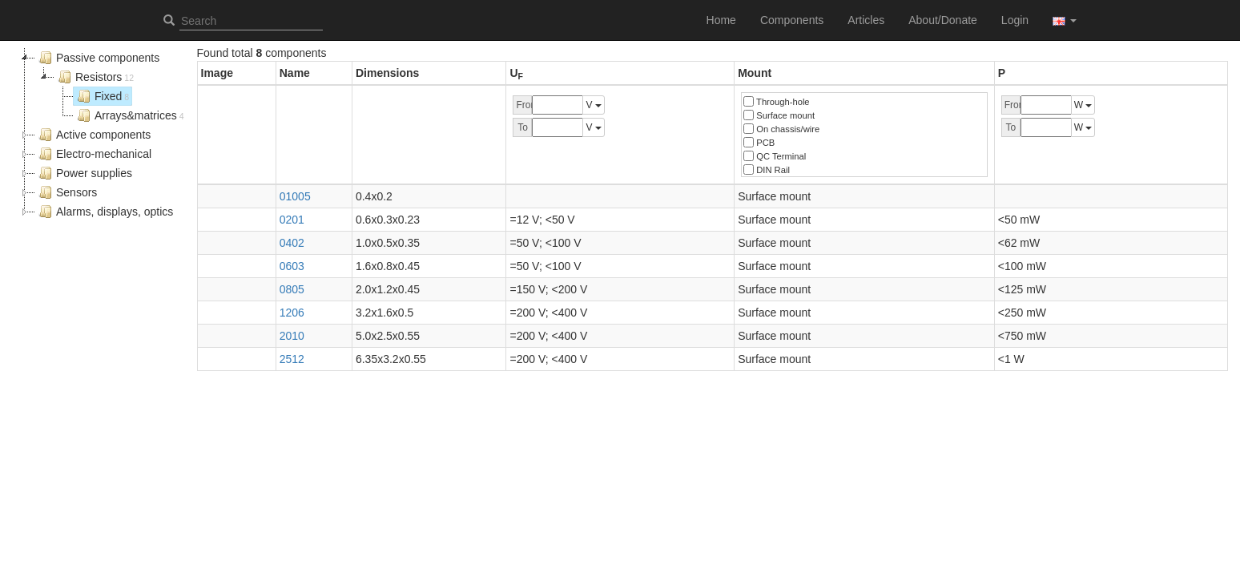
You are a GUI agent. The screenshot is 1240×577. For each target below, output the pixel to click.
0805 (292, 289)
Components (791, 20)
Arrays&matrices (129, 115)
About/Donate (942, 20)
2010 (292, 335)
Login (1015, 20)
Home (721, 20)
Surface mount (779, 115)
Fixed (101, 96)
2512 (292, 359)
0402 (292, 242)
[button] (1065, 20)
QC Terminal (774, 156)
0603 (292, 266)
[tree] (101, 134)
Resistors (94, 77)
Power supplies (83, 173)
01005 (295, 196)
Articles (865, 20)
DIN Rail (766, 169)
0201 (292, 219)
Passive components (97, 57)
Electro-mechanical (93, 153)
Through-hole (776, 101)
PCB (759, 142)
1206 (292, 312)
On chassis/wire (781, 128)
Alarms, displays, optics (104, 211)
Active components (93, 134)
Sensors (66, 192)
